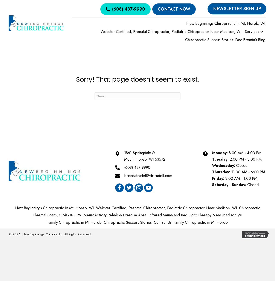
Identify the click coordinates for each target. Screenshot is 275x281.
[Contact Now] (174, 9)
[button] (261, 31)
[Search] (137, 96)
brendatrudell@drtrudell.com (148, 176)
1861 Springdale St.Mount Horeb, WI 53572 (144, 156)
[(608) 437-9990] (125, 9)
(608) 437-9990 (137, 167)
